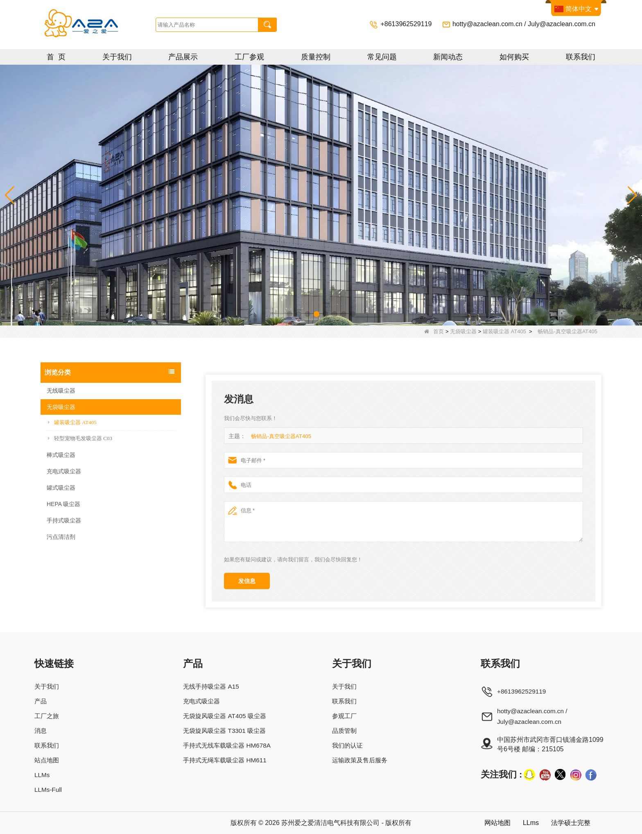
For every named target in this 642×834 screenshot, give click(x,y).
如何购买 (514, 57)
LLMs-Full (48, 789)
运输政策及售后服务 (362, 760)
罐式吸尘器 (61, 487)
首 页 (56, 57)
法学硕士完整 (569, 822)
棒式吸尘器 (61, 455)
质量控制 (315, 57)
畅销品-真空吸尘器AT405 (281, 436)
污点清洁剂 (61, 536)
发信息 (246, 581)
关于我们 (117, 57)
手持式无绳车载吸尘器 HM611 (226, 760)
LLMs (42, 774)
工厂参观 (249, 57)
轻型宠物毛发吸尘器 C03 (80, 438)
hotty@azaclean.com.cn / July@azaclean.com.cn (523, 23)
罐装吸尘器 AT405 (504, 331)
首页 (434, 331)
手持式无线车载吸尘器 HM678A (228, 745)
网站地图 (493, 822)
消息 (40, 730)
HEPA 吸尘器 (63, 504)
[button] (289, 314)
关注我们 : (501, 774)
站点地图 (47, 760)
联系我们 (580, 57)
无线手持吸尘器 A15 (212, 686)
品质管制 (346, 730)
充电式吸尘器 (64, 471)
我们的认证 (349, 745)
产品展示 (183, 57)
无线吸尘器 (61, 390)
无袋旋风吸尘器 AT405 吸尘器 (226, 715)
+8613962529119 (406, 23)
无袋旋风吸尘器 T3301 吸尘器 (226, 730)
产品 (40, 701)
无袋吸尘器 (463, 331)
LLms (528, 822)
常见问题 (382, 57)
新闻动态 (448, 57)
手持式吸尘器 (64, 520)
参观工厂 (346, 715)
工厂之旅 (47, 715)
